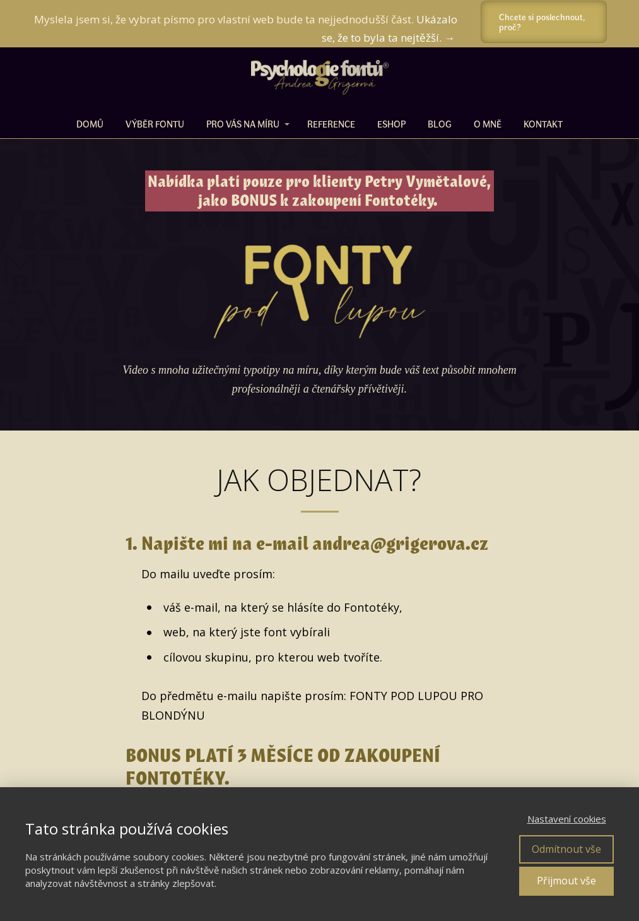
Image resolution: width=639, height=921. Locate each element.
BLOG (440, 123)
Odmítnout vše (566, 849)
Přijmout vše (566, 881)
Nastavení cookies (566, 818)
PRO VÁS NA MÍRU (242, 123)
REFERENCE (331, 123)
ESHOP (391, 123)
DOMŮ (89, 123)
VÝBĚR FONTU (155, 123)
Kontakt (543, 123)
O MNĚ (487, 123)
